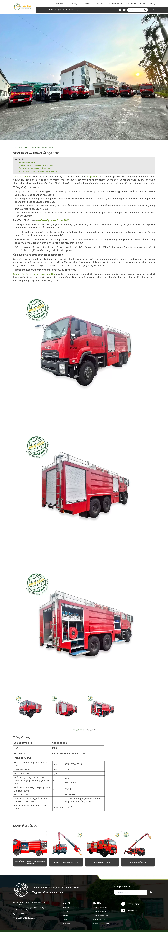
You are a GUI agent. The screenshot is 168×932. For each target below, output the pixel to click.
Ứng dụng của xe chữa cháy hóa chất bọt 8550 (34, 166)
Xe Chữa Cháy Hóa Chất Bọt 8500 (43, 146)
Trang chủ (16, 146)
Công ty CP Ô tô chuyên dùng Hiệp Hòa (34, 272)
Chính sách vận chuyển (101, 914)
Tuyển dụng (131, 3)
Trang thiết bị (91, 728)
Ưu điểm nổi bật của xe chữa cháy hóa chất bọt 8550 (35, 164)
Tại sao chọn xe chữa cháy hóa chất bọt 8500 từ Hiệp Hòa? (38, 170)
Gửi (151, 890)
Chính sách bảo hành (100, 906)
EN (154, 9)
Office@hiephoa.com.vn (80, 9)
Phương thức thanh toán (101, 922)
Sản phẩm (60, 3)
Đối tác (87, 3)
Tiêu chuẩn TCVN (115, 3)
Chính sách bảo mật (99, 910)
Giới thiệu (74, 3)
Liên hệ (152, 3)
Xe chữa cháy (20, 175)
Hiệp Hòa (92, 175)
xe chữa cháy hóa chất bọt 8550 (52, 218)
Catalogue (100, 3)
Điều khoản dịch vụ (99, 918)
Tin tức (142, 3)
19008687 (58, 9)
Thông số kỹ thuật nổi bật (26, 161)
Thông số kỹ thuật (78, 728)
